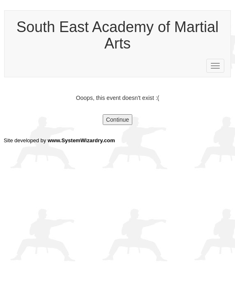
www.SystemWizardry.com (81, 140)
